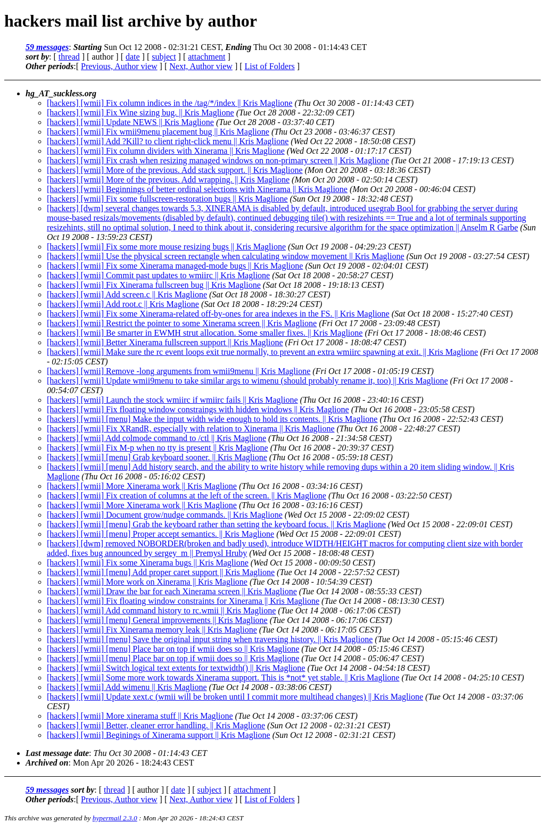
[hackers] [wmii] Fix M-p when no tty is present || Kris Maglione (157, 447)
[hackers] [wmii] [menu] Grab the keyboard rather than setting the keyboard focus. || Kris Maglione (216, 524)
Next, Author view (201, 66)
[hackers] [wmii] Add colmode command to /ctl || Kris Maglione (156, 438)
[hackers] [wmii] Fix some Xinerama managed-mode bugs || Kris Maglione (175, 265)
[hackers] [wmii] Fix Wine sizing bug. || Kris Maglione (140, 112)
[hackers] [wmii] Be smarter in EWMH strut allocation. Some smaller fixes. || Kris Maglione (204, 332)
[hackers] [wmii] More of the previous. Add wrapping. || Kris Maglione (168, 179)
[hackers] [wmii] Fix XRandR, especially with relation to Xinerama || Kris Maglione (191, 428)
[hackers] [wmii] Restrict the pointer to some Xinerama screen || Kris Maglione (182, 323)
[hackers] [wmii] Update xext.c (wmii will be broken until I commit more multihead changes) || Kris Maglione (235, 696)
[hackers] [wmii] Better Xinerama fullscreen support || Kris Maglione (165, 342)
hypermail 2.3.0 (115, 818)
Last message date (57, 753)
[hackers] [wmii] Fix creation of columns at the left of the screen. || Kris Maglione (186, 495)
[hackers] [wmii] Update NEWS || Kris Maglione (130, 122)
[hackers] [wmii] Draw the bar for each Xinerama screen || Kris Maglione (172, 591)
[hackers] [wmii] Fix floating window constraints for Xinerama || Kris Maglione (183, 600)
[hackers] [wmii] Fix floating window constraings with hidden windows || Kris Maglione (198, 409)
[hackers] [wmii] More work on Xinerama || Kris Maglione (147, 581)
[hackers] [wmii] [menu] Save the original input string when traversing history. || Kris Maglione (210, 639)
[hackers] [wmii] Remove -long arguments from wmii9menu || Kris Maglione (178, 371)
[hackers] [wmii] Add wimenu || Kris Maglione (127, 687)
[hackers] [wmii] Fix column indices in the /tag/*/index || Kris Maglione (169, 102)
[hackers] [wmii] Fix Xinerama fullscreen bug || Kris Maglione (154, 284)
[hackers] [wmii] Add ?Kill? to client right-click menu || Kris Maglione (167, 141)
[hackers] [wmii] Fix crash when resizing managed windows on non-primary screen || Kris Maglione (218, 160)
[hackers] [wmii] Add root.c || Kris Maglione (123, 304)
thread (69, 56)
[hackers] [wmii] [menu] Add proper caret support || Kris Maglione (161, 572)
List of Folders (270, 66)
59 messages (47, 47)
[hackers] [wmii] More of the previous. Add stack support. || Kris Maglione (175, 169)
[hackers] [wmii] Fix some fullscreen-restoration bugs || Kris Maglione (167, 198)
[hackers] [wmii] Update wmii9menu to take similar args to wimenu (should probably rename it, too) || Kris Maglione (247, 380)
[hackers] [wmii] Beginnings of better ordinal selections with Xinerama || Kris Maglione (197, 189)
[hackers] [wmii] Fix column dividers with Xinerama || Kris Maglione (166, 150)
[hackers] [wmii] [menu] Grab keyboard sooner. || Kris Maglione (157, 457)
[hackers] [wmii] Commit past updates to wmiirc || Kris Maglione (158, 275)
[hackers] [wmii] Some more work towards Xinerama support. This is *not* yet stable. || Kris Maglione (223, 677)
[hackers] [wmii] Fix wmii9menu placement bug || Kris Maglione (158, 131)
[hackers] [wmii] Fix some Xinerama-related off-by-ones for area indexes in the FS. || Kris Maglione (218, 313)
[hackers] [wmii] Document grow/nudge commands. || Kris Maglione (165, 514)
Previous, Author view (119, 66)
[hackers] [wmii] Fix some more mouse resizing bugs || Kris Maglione (166, 246)
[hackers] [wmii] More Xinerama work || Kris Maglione (142, 486)
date (133, 56)
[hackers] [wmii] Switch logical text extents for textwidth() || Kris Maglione (176, 667)
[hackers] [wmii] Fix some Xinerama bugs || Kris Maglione (148, 562)
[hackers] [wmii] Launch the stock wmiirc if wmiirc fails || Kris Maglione (172, 399)
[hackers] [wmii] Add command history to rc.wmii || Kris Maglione (161, 610)
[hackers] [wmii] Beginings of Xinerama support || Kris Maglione (158, 734)
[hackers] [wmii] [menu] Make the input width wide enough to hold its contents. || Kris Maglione (212, 418)
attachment (206, 56)
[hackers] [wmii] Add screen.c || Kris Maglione (127, 294)
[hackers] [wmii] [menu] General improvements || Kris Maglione (157, 620)
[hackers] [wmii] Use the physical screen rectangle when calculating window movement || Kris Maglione (225, 256)
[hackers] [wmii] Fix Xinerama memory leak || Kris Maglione (152, 629)
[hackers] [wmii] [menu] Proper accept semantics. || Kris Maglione (160, 533)
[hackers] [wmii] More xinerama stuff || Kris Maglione (140, 715)
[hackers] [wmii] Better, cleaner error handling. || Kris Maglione (156, 725)
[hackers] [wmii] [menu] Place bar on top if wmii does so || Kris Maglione (173, 648)
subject (164, 56)
